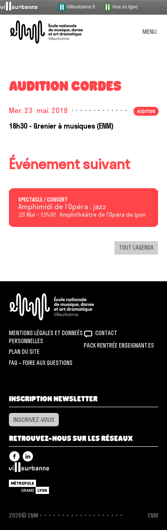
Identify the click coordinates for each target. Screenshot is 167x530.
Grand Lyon (29, 487)
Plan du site (24, 351)
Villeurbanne (29, 469)
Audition (146, 111)
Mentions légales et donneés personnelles (46, 336)
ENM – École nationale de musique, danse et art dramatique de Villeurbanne (57, 32)
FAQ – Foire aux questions (41, 362)
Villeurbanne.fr (76, 7)
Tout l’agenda (136, 247)
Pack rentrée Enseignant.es (119, 345)
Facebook (14, 456)
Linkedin (27, 456)
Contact (106, 332)
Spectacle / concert (43, 200)
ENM (63, 306)
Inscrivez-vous (33, 420)
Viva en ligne (121, 7)
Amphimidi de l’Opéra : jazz (62, 206)
